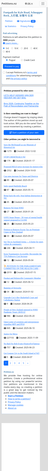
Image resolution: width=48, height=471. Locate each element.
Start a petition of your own (24, 132)
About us (12, 408)
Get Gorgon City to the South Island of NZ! (22, 353)
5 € (7, 48)
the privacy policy (18, 78)
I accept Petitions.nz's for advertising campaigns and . (24, 75)
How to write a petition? (19, 398)
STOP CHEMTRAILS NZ (14, 157)
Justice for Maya (10, 334)
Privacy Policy (27, 26)
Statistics (10, 26)
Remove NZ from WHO (14, 208)
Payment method (11, 57)
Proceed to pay (12, 66)
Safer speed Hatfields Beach (15, 186)
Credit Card (29, 60)
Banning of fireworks (12, 288)
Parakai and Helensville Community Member (22, 278)
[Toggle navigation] (42, 3)
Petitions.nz (9, 3)
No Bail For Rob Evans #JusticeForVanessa (22, 344)
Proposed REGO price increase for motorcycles (23, 167)
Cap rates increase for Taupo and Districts (21, 176)
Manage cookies (15, 405)
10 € (16, 48)
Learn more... (10, 43)
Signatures (26, 21)
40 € (35, 48)
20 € (26, 48)
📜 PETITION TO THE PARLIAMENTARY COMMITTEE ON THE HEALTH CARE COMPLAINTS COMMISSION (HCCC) (22, 268)
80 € (8, 51)
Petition (9, 21)
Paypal (12, 60)
